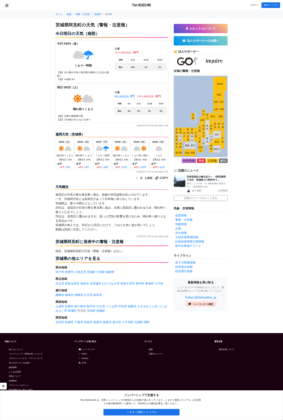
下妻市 (78, 322)
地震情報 (181, 215)
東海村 (149, 283)
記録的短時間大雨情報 (189, 241)
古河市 (59, 322)
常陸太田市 (72, 283)
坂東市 (107, 322)
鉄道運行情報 (184, 271)
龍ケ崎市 (80, 306)
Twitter (83, 354)
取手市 (91, 306)
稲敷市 (132, 306)
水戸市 (59, 271)
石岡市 (69, 306)
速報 (151, 349)
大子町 (159, 283)
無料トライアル (271, 5)
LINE (149, 178)
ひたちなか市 (111, 283)
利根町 (100, 310)
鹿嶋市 (59, 294)
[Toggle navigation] (7, 5)
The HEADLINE (141, 5)
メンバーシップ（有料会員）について (26, 354)
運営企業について (227, 349)
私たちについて (16, 349)
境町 (147, 322)
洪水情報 (181, 232)
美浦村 (72, 310)
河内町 (91, 310)
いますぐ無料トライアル (142, 412)
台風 (178, 228)
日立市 (59, 283)
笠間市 (69, 271)
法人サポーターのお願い (20, 363)
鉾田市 (97, 294)
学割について (15, 376)
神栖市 (78, 294)
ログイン (255, 5)
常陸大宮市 (127, 283)
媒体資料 (13, 367)
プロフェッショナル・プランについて (26, 358)
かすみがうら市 (147, 306)
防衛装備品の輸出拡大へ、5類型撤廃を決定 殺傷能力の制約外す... (206, 178)
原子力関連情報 (185, 262)
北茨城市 (95, 283)
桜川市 (117, 322)
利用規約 (13, 381)
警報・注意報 (184, 219)
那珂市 (140, 283)
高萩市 (84, 283)
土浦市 (59, 306)
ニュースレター (87, 349)
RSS (82, 363)
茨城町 (91, 271)
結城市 (69, 322)
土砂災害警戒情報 (186, 237)
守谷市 (122, 306)
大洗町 (100, 271)
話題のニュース (156, 354)
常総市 (88, 322)
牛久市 (100, 306)
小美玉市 (80, 271)
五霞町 (138, 322)
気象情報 (181, 224)
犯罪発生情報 (184, 266)
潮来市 (69, 294)
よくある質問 (15, 372)
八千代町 (128, 322)
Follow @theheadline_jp (200, 297)
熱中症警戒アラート (188, 245)
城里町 (110, 271)
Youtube (83, 358)
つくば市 (111, 306)
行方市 (88, 294)
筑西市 (97, 322)
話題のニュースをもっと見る (200, 198)
